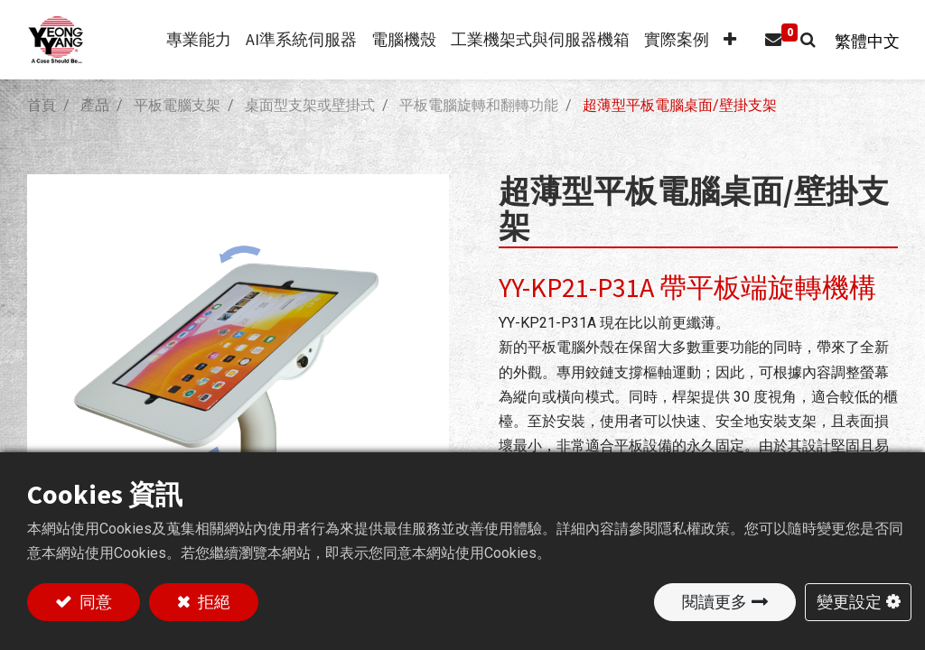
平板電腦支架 (177, 105)
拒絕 (212, 601)
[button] (723, 40)
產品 (94, 105)
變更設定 (849, 601)
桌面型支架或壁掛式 (310, 105)
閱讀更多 (714, 601)
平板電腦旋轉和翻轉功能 (478, 105)
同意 (94, 601)
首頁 (41, 105)
